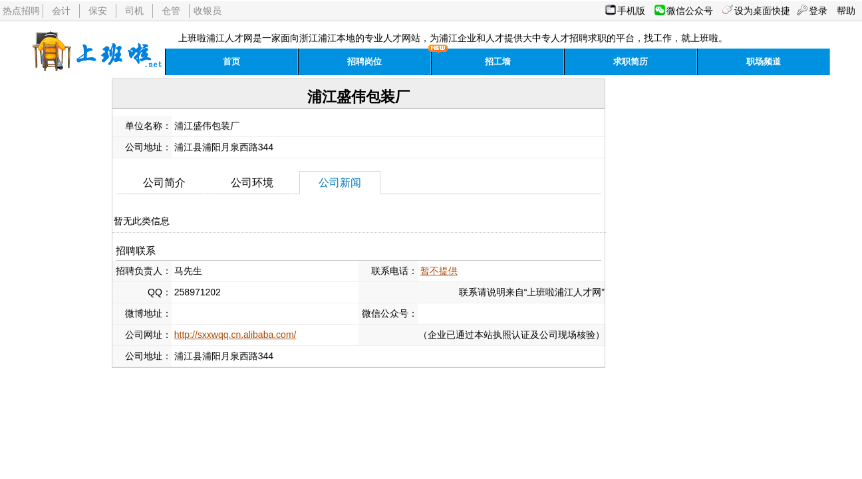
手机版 (631, 10)
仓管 (171, 10)
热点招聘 (21, 10)
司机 (134, 10)
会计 (61, 10)
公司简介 (164, 182)
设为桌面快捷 (762, 10)
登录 (818, 10)
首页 (231, 62)
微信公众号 (689, 10)
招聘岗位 (364, 62)
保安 (97, 10)
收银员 (207, 10)
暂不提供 (439, 270)
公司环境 (252, 182)
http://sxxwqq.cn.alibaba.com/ (235, 334)
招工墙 (498, 62)
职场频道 (763, 62)
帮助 (846, 10)
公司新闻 (340, 182)
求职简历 (630, 62)
